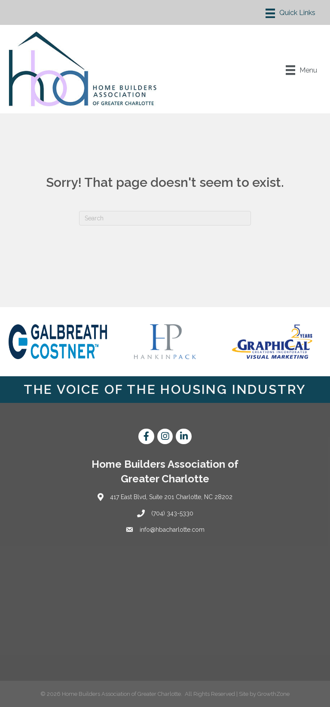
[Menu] (290, 13)
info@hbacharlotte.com (172, 529)
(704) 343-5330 (172, 513)
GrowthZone (273, 694)
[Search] (165, 218)
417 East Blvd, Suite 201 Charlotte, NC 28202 (171, 497)
